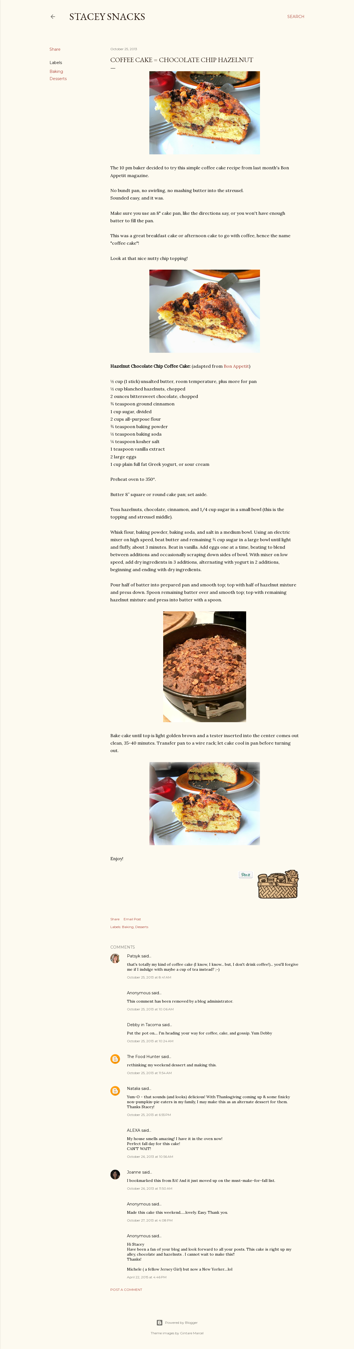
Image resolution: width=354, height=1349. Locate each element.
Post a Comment (126, 1289)
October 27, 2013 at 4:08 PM (150, 1220)
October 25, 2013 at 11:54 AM (149, 1073)
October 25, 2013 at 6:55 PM (149, 1115)
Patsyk (133, 956)
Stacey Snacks (107, 16)
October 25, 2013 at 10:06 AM (150, 1009)
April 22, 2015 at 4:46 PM (146, 1277)
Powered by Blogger (177, 1322)
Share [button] (55, 49)
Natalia (133, 1088)
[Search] (295, 16)
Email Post (132, 919)
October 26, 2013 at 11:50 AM (149, 1188)
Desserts (58, 78)
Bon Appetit (236, 366)
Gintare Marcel (192, 1333)
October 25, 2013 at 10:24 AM (150, 1041)
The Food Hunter (143, 1056)
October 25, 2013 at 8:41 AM (149, 977)
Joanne (134, 1172)
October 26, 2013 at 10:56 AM (150, 1156)
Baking (56, 71)
